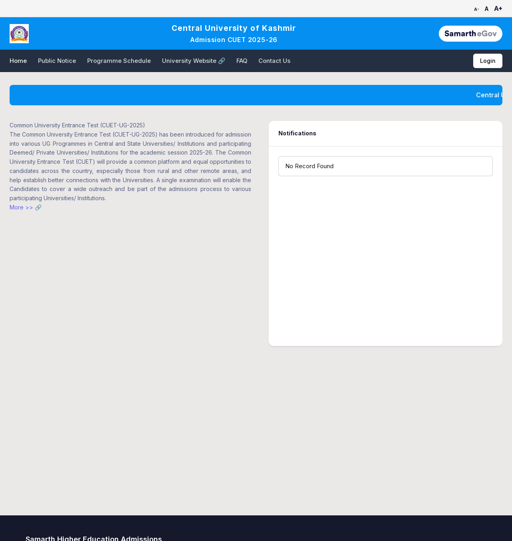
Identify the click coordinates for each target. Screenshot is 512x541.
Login (488, 60)
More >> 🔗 (26, 207)
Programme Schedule (119, 60)
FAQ (241, 60)
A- (476, 9)
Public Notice (57, 60)
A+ (498, 8)
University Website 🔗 (193, 60)
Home (18, 60)
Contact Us (274, 60)
